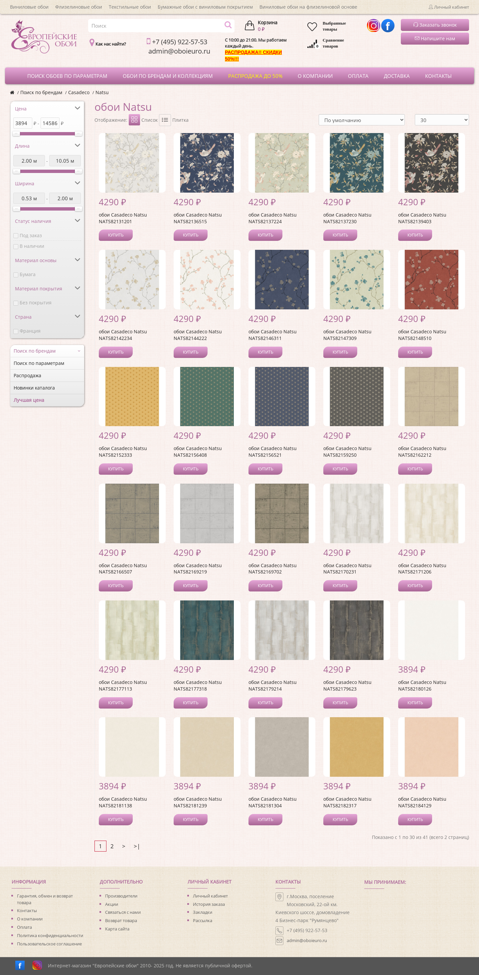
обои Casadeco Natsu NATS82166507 (123, 568)
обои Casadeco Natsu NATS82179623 (347, 685)
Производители (121, 896)
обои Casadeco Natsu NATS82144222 (198, 334)
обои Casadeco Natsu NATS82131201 (123, 218)
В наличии (32, 246)
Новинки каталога (34, 388)
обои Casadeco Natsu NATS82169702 (272, 568)
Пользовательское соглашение (49, 944)
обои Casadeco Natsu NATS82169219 (198, 568)
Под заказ (31, 235)
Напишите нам (435, 38)
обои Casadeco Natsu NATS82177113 (123, 685)
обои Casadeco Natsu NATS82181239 (198, 802)
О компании (30, 919)
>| (137, 846)
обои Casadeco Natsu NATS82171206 (422, 568)
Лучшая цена (29, 400)
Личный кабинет (210, 896)
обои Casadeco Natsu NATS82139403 (422, 218)
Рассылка (202, 920)
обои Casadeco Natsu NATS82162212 (422, 451)
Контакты (27, 910)
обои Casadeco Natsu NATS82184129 (422, 802)
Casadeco (78, 92)
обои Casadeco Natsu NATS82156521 (272, 451)
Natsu (102, 92)
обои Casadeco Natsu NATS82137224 (272, 218)
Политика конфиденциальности (50, 935)
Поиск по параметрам (39, 363)
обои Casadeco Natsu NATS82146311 (272, 334)
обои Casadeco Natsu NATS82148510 (422, 334)
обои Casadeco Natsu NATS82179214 (272, 685)
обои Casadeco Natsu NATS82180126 (422, 685)
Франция (30, 331)
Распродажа (27, 375)
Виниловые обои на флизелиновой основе (308, 7)
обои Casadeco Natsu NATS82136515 (198, 218)
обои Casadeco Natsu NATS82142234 (123, 334)
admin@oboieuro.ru (307, 940)
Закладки (202, 912)
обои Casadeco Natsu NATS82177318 (198, 685)
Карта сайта (117, 929)
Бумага (28, 274)
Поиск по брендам (41, 92)
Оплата (24, 927)
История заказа (209, 904)
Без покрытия (36, 302)
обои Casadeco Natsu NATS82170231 (347, 568)
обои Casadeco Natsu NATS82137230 (347, 218)
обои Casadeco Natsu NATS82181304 (272, 802)
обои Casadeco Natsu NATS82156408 (198, 451)
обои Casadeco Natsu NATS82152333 (123, 451)
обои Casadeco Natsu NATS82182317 (347, 802)
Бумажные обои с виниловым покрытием (205, 7)
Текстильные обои (130, 7)
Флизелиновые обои (78, 7)
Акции (111, 904)
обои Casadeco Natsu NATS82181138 (123, 802)
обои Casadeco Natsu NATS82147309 (347, 334)
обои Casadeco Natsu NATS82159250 (347, 451)
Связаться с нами (123, 912)
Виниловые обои (29, 7)
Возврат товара (121, 920)
